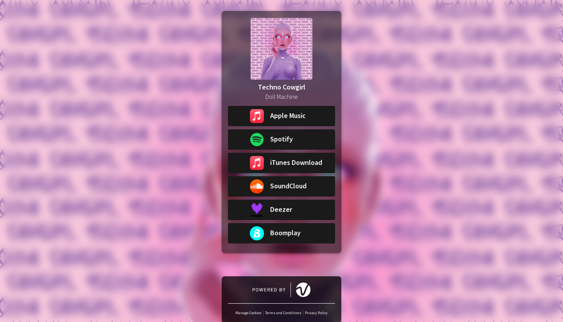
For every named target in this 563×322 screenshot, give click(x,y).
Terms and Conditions (283, 312)
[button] (281, 116)
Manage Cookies (248, 312)
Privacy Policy (316, 312)
